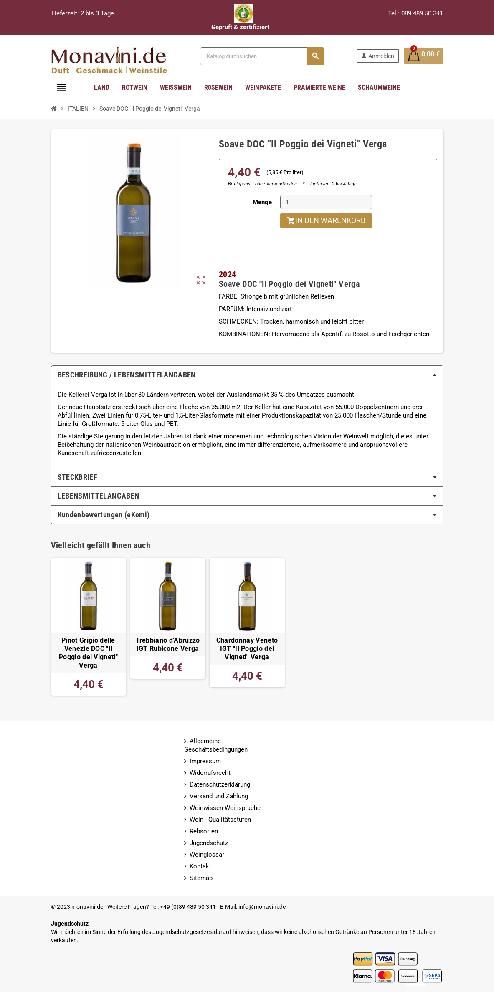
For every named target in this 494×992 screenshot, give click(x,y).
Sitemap (201, 878)
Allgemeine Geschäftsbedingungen (216, 745)
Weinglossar (207, 854)
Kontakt (200, 866)
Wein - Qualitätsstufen (220, 819)
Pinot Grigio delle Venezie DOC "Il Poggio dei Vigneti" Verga (88, 653)
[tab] (247, 375)
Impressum (205, 761)
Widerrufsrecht (210, 773)
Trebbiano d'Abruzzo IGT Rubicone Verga (168, 645)
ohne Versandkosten (276, 184)
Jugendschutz (209, 843)
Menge (262, 202)
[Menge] (326, 202)
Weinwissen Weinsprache (225, 808)
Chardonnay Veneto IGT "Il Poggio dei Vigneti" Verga (247, 649)
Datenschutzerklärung (220, 784)
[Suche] (261, 56)
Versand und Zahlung (219, 796)
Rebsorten (204, 831)
